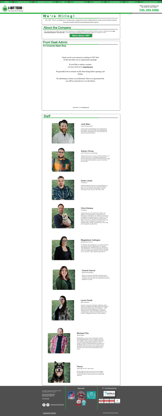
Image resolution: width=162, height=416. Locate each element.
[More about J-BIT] (81, 35)
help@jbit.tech (88, 67)
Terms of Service (114, 412)
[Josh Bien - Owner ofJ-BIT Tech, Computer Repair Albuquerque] (63, 130)
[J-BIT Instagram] (47, 404)
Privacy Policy (106, 412)
